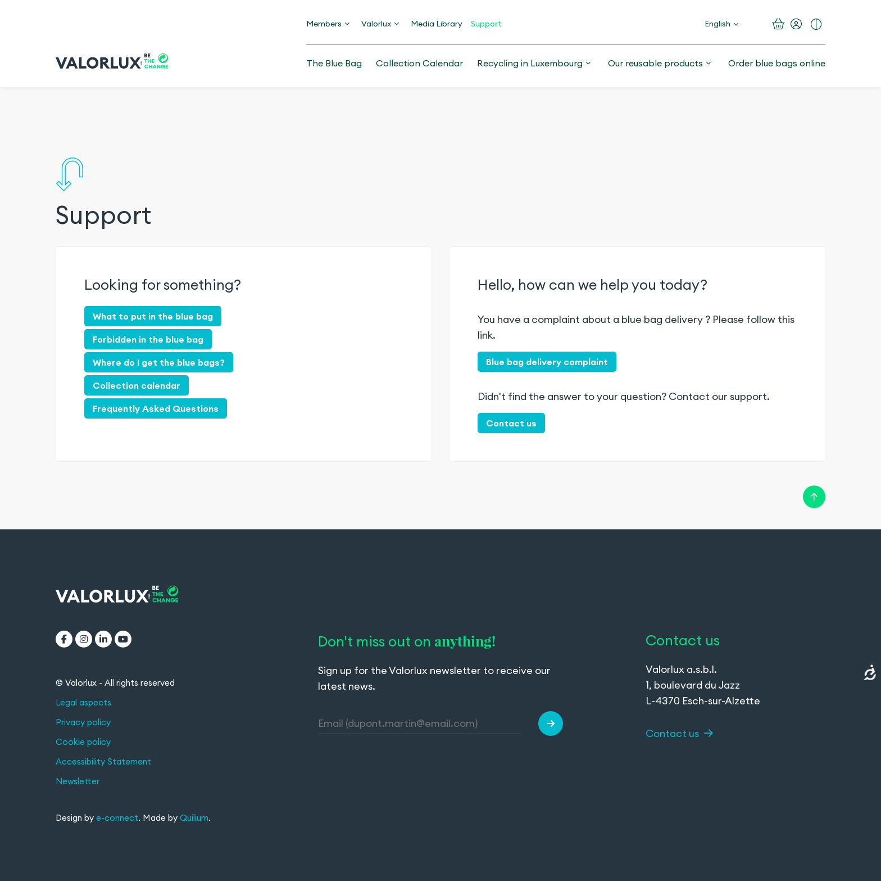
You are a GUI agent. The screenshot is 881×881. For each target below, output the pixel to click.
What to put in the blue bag (153, 316)
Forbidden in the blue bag (148, 339)
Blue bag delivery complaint (547, 361)
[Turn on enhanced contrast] (816, 24)
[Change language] (721, 24)
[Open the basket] (778, 24)
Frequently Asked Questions (156, 408)
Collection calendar (136, 385)
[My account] (796, 24)
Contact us (511, 423)
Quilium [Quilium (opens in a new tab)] (194, 817)
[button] (550, 723)
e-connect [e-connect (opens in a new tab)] (117, 817)
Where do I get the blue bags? (159, 362)
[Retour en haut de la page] (814, 495)
